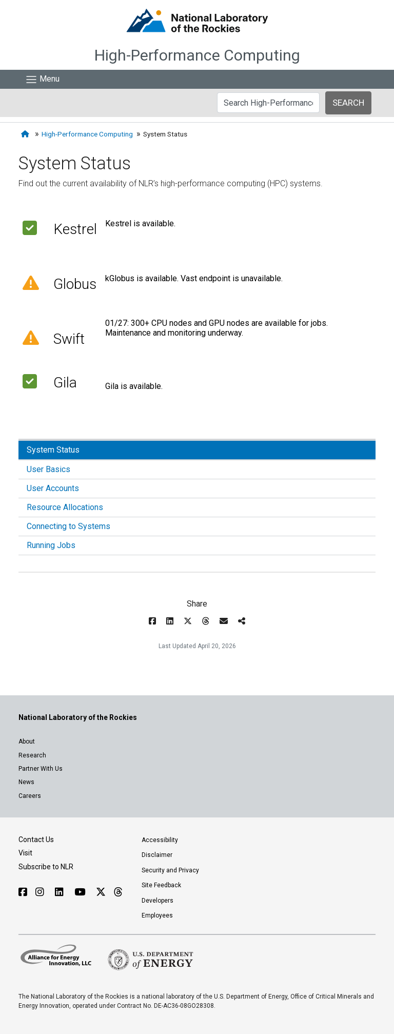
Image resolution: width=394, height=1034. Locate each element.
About (26, 741)
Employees (157, 915)
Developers (157, 900)
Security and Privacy (170, 870)
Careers (29, 795)
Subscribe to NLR (45, 867)
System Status (53, 450)
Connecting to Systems (68, 526)
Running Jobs (51, 545)
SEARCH (348, 102)
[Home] (26, 134)
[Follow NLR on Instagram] (41, 892)
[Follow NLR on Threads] (118, 892)
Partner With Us (40, 768)
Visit (25, 853)
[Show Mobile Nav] (42, 79)
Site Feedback (161, 885)
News (26, 782)
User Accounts (53, 488)
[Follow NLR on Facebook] (22, 892)
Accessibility (160, 840)
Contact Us (36, 839)
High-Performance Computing (197, 55)
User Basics (48, 469)
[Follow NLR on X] (101, 892)
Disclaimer (157, 855)
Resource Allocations (65, 507)
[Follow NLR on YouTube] (81, 892)
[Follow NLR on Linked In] (60, 892)
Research (32, 755)
